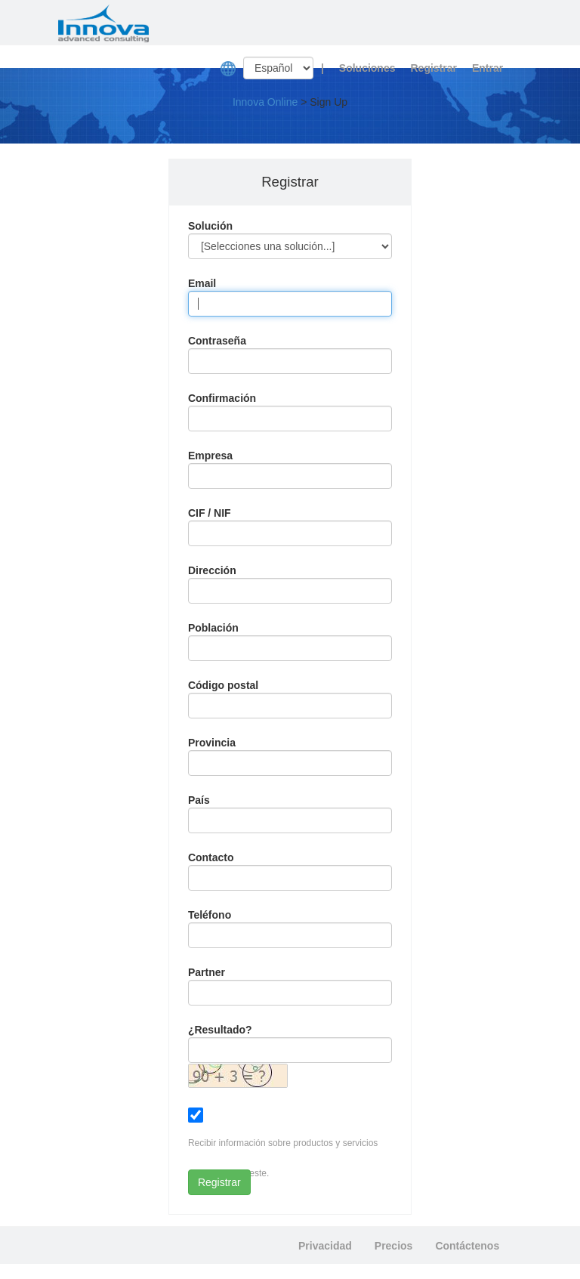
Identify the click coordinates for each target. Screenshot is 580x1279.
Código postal (223, 685)
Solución (210, 226)
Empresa (210, 456)
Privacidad (325, 1246)
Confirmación (222, 398)
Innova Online (265, 102)
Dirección (212, 570)
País (199, 800)
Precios (394, 1246)
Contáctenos (467, 1246)
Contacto (211, 857)
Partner (206, 972)
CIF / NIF (209, 513)
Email (202, 283)
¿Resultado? (220, 1030)
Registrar (433, 68)
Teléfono (209, 915)
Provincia (212, 743)
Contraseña (217, 341)
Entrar (487, 68)
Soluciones (367, 68)
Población (213, 628)
